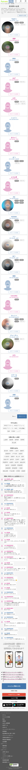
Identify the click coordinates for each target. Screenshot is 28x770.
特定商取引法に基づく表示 (9, 733)
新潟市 (6, 451)
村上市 (18, 456)
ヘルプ (4, 754)
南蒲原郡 (8, 468)
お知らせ (5, 727)
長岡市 (11, 451)
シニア (18, 431)
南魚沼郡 (5, 471)
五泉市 (17, 459)
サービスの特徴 (6, 717)
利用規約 (5, 731)
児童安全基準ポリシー (8, 737)
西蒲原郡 (19, 465)
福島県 (11, 439)
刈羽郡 (18, 471)
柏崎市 (22, 451)
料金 (4, 719)
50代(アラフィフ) (8, 428)
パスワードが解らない (8, 756)
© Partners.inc (14, 768)
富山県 (14, 442)
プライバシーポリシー (8, 735)
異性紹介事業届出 (7, 739)
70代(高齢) (22, 428)
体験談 (4, 721)
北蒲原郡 (13, 465)
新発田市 (8, 453)
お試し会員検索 (6, 723)
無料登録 (5, 745)
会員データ (5, 725)
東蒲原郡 (14, 468)
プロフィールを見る (14, 34)
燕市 (22, 456)
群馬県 (17, 439)
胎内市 (7, 465)
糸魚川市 (6, 459)
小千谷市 (14, 453)
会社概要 (5, 741)
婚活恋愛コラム (6, 762)
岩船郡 (23, 471)
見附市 (13, 456)
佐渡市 (11, 462)
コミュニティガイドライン (9, 729)
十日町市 (6, 456)
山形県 (6, 439)
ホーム (4, 715)
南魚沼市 (22, 462)
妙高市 (12, 459)
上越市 (22, 459)
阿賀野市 (5, 462)
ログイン (5, 747)
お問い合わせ (6, 751)
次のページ (22, 416)
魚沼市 (17, 462)
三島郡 (20, 468)
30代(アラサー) (8, 425)
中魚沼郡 (12, 471)
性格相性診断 (6, 760)
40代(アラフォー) (19, 425)
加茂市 (20, 453)
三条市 (17, 451)
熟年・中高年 (11, 431)
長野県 (22, 439)
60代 (16, 428)
